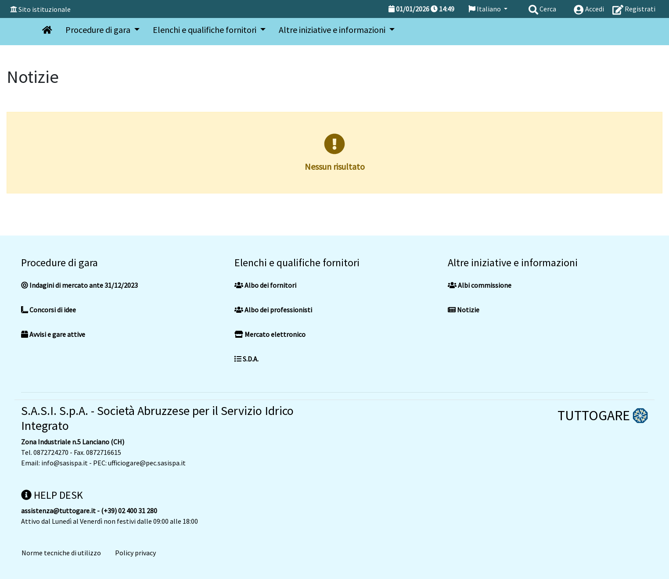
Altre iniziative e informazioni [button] (333, 29)
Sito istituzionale (44, 9)
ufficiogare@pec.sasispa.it (147, 462)
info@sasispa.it (64, 462)
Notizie (463, 309)
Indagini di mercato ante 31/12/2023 (79, 285)
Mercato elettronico (270, 334)
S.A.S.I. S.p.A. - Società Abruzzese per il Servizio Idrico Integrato (157, 418)
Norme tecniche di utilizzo (61, 552)
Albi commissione (479, 285)
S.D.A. (246, 358)
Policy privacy (135, 552)
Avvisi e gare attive (53, 334)
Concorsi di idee (48, 309)
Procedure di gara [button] (98, 29)
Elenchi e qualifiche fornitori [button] (205, 29)
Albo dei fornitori (265, 285)
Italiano (485, 8)
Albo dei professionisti (273, 309)
